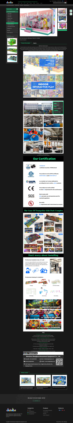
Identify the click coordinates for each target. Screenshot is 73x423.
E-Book (34, 3)
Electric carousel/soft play (11, 21)
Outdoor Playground (12, 32)
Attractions (37, 3)
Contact (41, 3)
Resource (31, 3)
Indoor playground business (11, 26)
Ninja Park (12, 30)
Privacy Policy (58, 421)
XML (62, 421)
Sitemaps (65, 421)
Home (19, 3)
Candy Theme (9, 16)
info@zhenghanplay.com (32, 412)
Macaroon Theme (10, 18)
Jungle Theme (9, 13)
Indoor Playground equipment (12, 11)
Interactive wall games (11, 23)
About (21, 3)
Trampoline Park (12, 28)
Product (24, 3)
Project (27, 3)
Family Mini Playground (11, 24)
